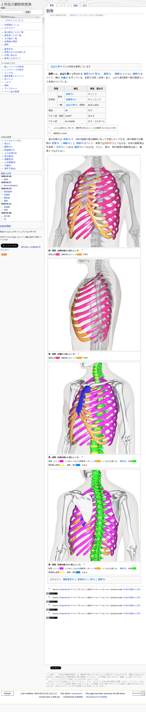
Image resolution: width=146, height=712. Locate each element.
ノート (62, 5)
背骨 (54, 143)
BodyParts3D (64, 589)
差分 (85, 5)
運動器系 (67, 579)
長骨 (65, 139)
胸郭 (135, 74)
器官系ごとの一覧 (12, 35)
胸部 (86, 74)
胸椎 (117, 74)
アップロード (10, 88)
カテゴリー (9, 28)
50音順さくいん (11, 25)
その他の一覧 (10, 38)
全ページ (8, 79)
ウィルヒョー (12, 140)
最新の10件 (6, 173)
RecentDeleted (10, 185)
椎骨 (122, 461)
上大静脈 (9, 162)
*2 (78, 353)
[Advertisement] (95, 40)
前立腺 (8, 156)
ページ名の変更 (11, 91)
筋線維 (9, 150)
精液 (6, 179)
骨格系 (81, 579)
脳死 (6, 201)
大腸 (7, 165)
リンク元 (8, 73)
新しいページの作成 (14, 67)
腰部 (8, 147)
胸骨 (106, 74)
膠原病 (7, 198)
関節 (78, 143)
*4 (84, 564)
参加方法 (8, 49)
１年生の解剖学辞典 (16, 4)
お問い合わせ (10, 55)
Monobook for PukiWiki (96, 697)
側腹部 (8, 159)
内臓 (63, 77)
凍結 (6, 85)
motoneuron (76, 693)
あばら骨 (55, 66)
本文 (52, 5)
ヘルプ (7, 82)
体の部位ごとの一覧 (14, 32)
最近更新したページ (14, 76)
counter (5, 226)
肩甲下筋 (9, 168)
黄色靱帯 (8, 192)
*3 (82, 457)
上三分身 (10, 153)
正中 (58, 147)
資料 (6, 44)
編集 (76, 5)
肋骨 (68, 94)
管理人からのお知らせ (15, 52)
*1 (82, 250)
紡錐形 (7, 194)
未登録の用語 (10, 41)
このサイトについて (14, 20)
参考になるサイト (12, 58)
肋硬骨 (69, 99)
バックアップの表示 (14, 70)
